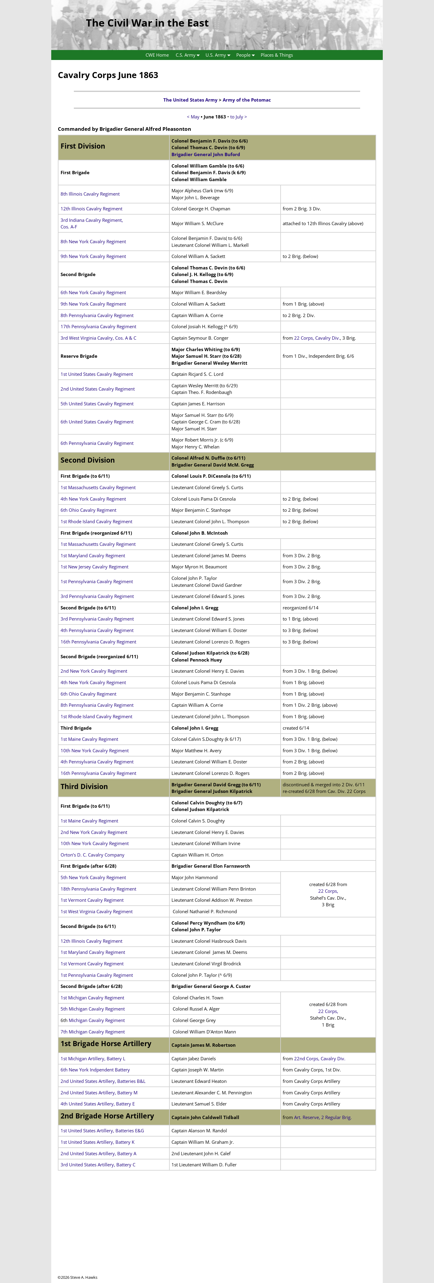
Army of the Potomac (247, 100)
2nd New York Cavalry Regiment (94, 671)
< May (193, 117)
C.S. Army (189, 55)
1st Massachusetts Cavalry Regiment (98, 487)
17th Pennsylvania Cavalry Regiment (98, 326)
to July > (238, 117)
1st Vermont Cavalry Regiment (92, 900)
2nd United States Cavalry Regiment (98, 389)
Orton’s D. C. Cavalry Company (92, 855)
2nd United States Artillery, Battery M (99, 1093)
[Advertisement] (217, 1232)
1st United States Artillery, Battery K (97, 1142)
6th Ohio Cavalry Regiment (88, 510)
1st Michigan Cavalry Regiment (92, 998)
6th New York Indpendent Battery (95, 1070)
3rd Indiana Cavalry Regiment (91, 220)
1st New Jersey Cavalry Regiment (94, 567)
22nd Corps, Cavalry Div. (319, 1058)
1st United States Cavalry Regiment (97, 374)
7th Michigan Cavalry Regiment (93, 1032)
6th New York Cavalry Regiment (93, 292)
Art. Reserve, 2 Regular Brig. (323, 1117)
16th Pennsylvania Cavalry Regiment (98, 642)
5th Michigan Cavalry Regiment (93, 1009)
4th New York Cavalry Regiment (93, 499)
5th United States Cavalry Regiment (97, 404)
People (246, 55)
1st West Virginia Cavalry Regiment (97, 911)
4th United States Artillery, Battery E (98, 1104)
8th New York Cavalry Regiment (93, 241)
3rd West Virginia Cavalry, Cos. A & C (98, 338)
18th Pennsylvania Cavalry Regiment (98, 889)
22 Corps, (328, 891)
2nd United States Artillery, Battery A (98, 1153)
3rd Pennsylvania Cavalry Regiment (97, 596)
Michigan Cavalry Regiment (96, 1020)
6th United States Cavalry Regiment (97, 422)
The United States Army (190, 100)
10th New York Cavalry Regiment (95, 750)
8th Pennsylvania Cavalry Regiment (97, 315)
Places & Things (277, 55)
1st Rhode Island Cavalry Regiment (96, 521)
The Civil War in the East (147, 23)
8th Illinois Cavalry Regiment (90, 194)
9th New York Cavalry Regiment (93, 256)
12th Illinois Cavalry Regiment (91, 209)
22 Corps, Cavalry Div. (317, 338)
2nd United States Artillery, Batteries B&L (103, 1081)
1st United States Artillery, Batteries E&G (102, 1130)
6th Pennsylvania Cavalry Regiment (97, 443)
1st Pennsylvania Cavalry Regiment (97, 581)
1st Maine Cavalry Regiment (89, 739)
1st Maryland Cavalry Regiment (93, 555)
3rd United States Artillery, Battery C (98, 1165)
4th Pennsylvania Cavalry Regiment (97, 630)
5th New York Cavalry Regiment (93, 877)
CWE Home (157, 55)
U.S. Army (219, 55)
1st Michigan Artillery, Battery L (93, 1058)
